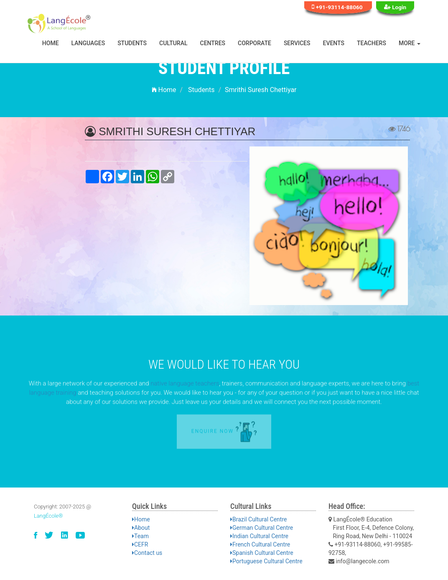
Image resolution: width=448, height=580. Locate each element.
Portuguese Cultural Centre (266, 561)
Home (50, 43)
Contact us (147, 552)
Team (140, 536)
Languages (88, 43)
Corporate (254, 43)
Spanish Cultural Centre (261, 552)
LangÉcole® (48, 516)
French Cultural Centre (260, 544)
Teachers (371, 43)
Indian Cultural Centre (259, 536)
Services (297, 43)
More (409, 43)
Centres (213, 43)
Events (334, 43)
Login (395, 6)
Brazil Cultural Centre (258, 519)
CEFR (140, 544)
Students (132, 43)
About (141, 527)
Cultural (173, 43)
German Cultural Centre (261, 527)
